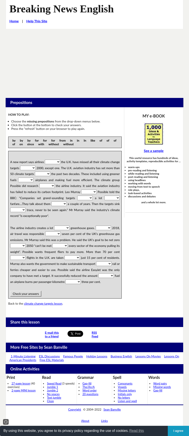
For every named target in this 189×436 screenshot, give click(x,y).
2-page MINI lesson (23, 390)
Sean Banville (112, 409)
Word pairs (160, 383)
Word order (89, 390)
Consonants (125, 383)
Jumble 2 (52, 390)
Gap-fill (87, 383)
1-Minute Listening (23, 356)
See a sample (153, 151)
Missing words (162, 387)
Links (104, 421)
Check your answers (26, 294)
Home (14, 21)
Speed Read (54, 383)
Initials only (125, 394)
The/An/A (88, 387)
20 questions (90, 394)
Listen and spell (127, 401)
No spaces (53, 394)
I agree (178, 431)
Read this (136, 431)
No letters (124, 397)
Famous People (73, 356)
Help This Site (36, 21)
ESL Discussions (49, 356)
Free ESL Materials (52, 360)
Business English (121, 356)
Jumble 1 (52, 387)
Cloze (50, 401)
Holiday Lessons (96, 356)
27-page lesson (20, 383)
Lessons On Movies (148, 356)
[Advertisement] (94, 61)
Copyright (74, 409)
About (85, 421)
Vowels (122, 387)
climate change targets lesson (43, 303)
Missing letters (127, 390)
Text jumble (54, 397)
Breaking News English (62, 9)
